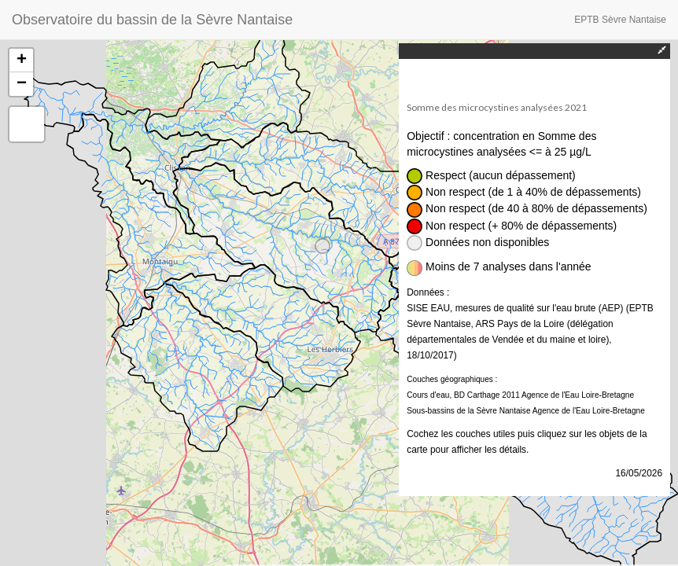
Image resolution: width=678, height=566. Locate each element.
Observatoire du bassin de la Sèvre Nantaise (152, 20)
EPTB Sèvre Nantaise (620, 19)
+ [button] (22, 60)
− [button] (22, 84)
